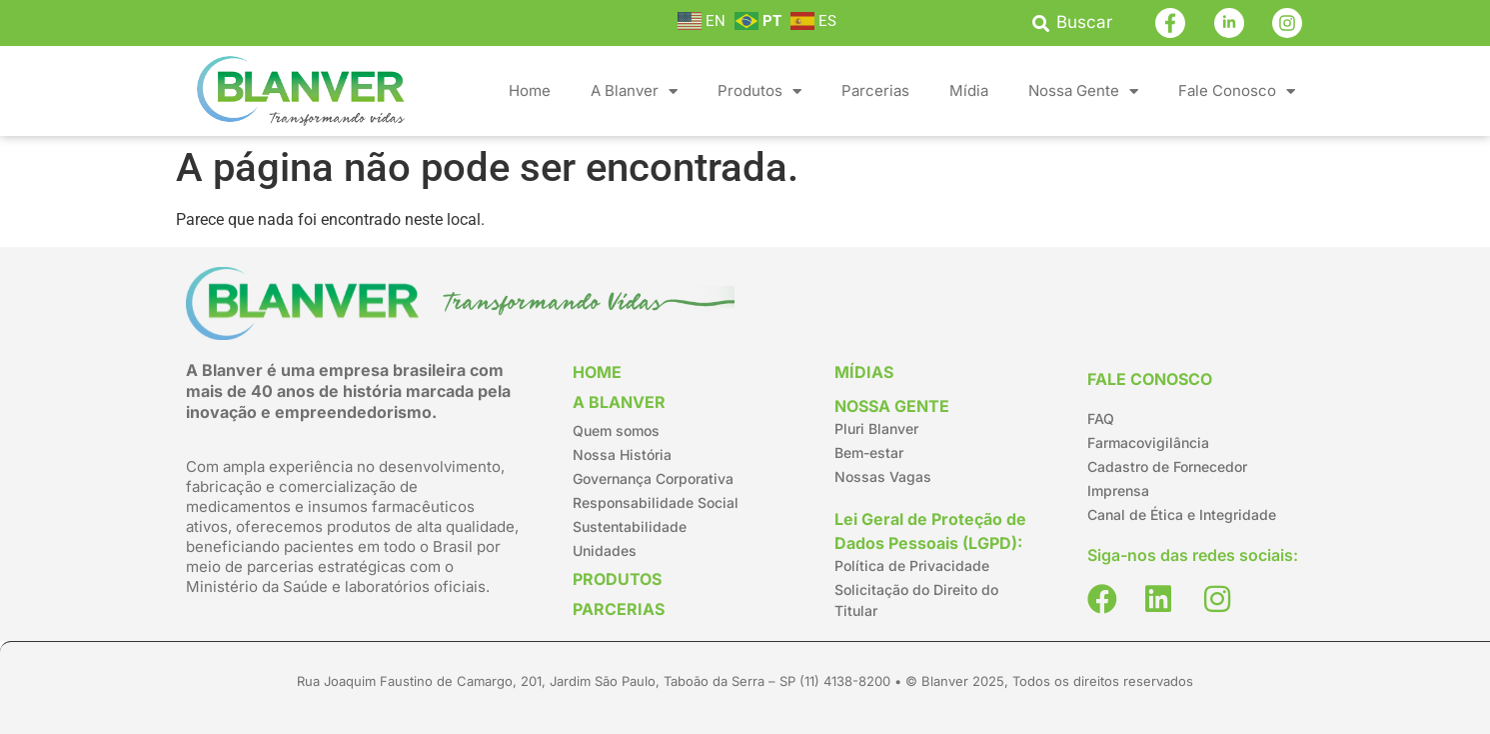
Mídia (968, 90)
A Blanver (634, 91)
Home (530, 90)
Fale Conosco (1236, 91)
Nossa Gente (1083, 91)
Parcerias (875, 90)
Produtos (759, 91)
